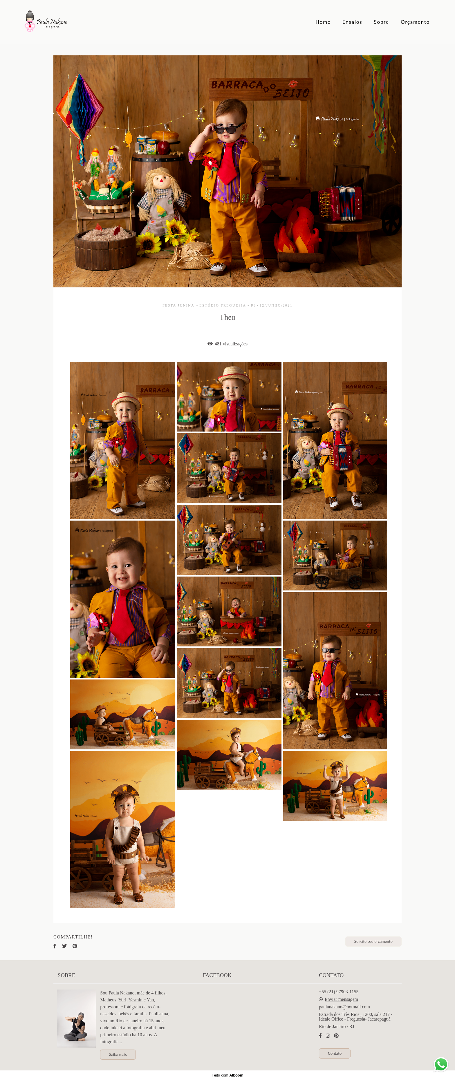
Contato (335, 1053)
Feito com (227, 1075)
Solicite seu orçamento (373, 941)
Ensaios (352, 22)
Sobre (381, 22)
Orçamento (415, 22)
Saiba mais (118, 1054)
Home (323, 22)
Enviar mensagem (341, 999)
